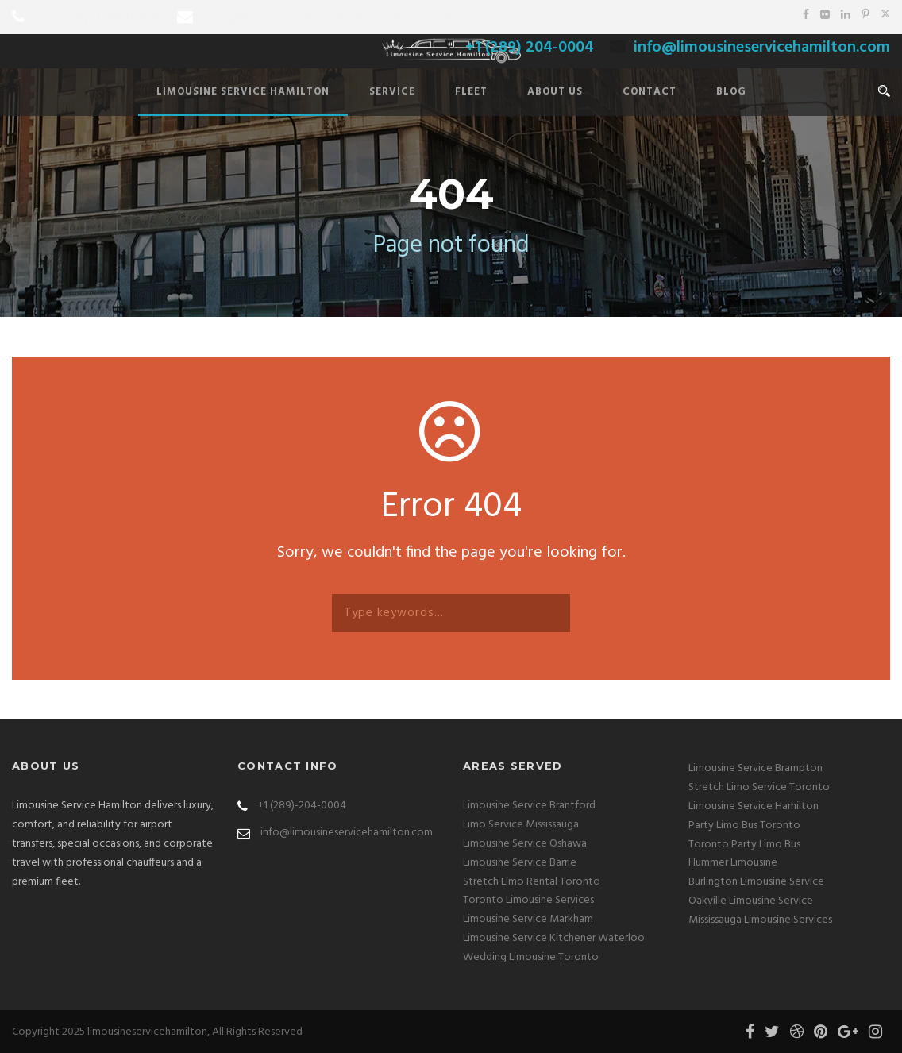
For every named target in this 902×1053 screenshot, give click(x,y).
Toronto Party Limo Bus (744, 844)
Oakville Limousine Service (750, 901)
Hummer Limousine (732, 863)
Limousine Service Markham (528, 919)
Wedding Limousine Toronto (531, 957)
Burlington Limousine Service (756, 882)
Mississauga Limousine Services (760, 920)
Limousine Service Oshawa (525, 844)
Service (392, 91)
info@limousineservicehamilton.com (329, 18)
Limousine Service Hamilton (243, 91)
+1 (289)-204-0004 (302, 805)
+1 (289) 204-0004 (97, 18)
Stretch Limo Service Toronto (759, 787)
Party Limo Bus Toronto (744, 825)
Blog (731, 91)
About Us (555, 91)
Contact (649, 91)
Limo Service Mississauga (521, 825)
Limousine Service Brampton (755, 768)
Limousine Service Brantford (529, 805)
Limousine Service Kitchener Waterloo (554, 938)
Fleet (471, 91)
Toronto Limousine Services (528, 900)
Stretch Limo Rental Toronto (531, 882)
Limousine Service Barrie (519, 863)
